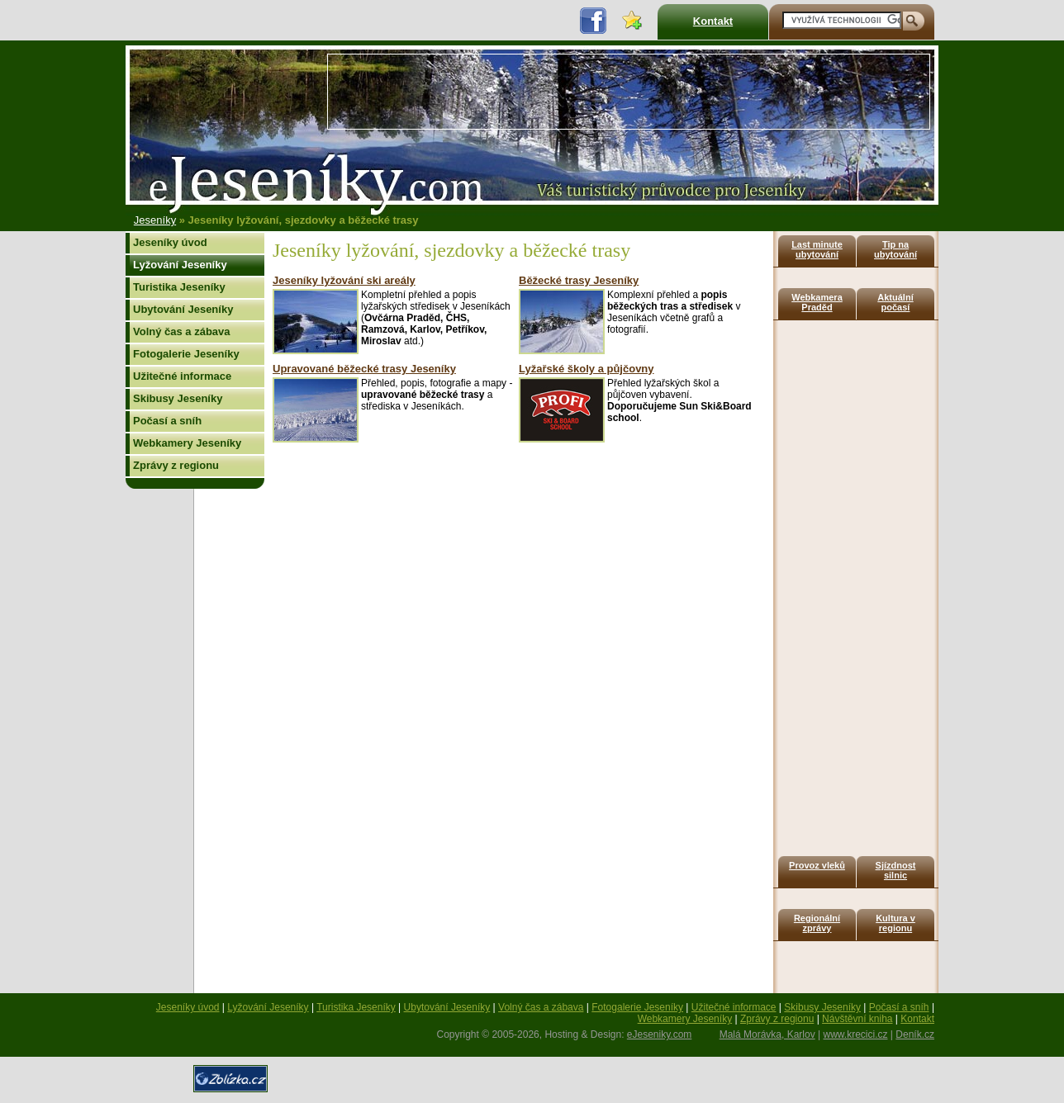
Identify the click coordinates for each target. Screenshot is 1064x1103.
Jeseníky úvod (170, 242)
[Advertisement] (628, 91)
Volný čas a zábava (181, 331)
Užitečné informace (182, 376)
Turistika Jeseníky (179, 287)
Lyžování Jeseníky (180, 264)
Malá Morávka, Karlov (767, 1034)
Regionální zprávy (817, 923)
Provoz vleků (817, 865)
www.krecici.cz (856, 1034)
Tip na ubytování (895, 249)
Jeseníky (155, 220)
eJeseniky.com (659, 1034)
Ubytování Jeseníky (183, 309)
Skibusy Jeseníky (177, 398)
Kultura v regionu (895, 923)
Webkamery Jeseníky (187, 443)
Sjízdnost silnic (896, 870)
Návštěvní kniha (857, 1019)
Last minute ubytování (817, 249)
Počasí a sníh (167, 420)
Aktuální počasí (895, 302)
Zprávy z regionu (176, 465)
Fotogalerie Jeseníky (186, 354)
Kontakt (713, 21)
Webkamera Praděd (817, 302)
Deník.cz (914, 1034)
